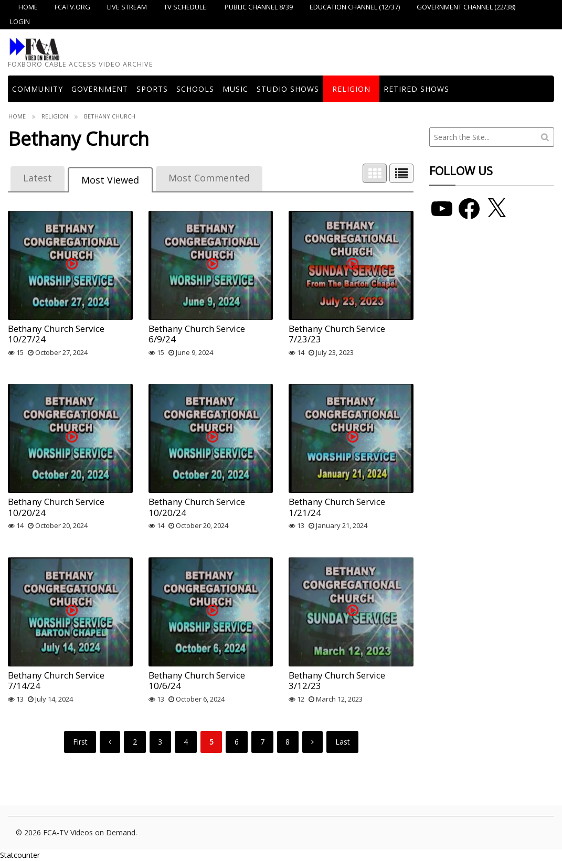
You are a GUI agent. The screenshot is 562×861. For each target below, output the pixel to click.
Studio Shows (288, 89)
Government (99, 89)
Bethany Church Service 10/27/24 (56, 333)
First (80, 742)
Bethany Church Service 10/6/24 (197, 680)
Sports (152, 89)
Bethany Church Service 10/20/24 (56, 507)
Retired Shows (416, 89)
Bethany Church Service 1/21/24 (337, 507)
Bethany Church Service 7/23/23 (337, 333)
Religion (351, 89)
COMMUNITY (37, 89)
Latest (37, 177)
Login (20, 21)
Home (17, 116)
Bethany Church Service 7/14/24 (56, 680)
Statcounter (20, 855)
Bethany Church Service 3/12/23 (337, 680)
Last (342, 742)
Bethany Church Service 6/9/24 (197, 333)
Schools (195, 89)
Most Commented (209, 177)
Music (235, 89)
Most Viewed (110, 180)
